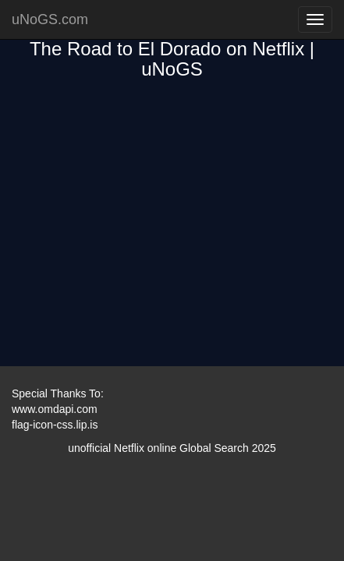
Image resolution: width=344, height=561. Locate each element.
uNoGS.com (50, 19)
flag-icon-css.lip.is (55, 424)
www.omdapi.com (55, 409)
